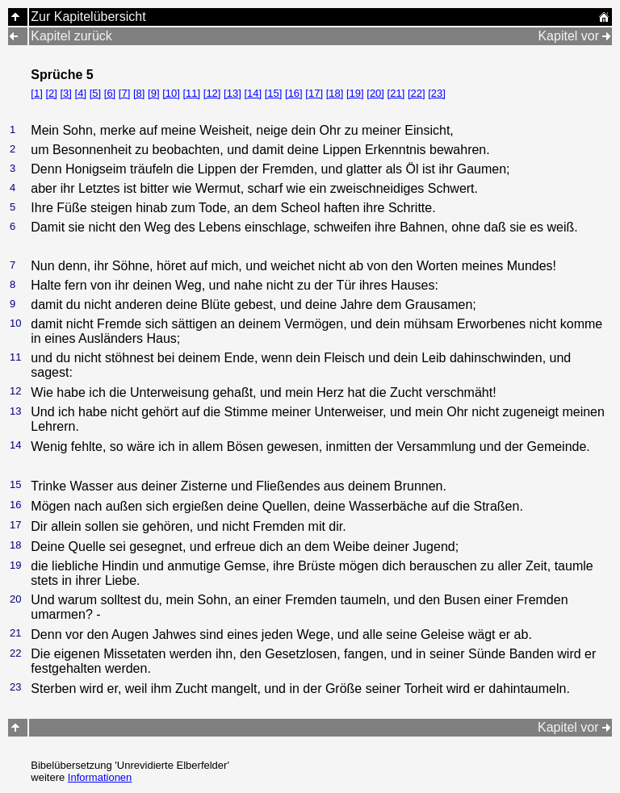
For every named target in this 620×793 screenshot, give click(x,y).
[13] (232, 93)
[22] (416, 93)
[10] (171, 93)
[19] (355, 93)
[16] (294, 93)
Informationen (100, 777)
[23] (437, 93)
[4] (80, 93)
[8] (139, 93)
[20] (375, 93)
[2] (51, 93)
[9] (153, 93)
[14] (253, 93)
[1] (36, 93)
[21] (396, 93)
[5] (95, 93)
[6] (109, 93)
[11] (191, 93)
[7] (124, 93)
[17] (314, 93)
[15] (274, 93)
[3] (65, 93)
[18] (335, 93)
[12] (212, 93)
